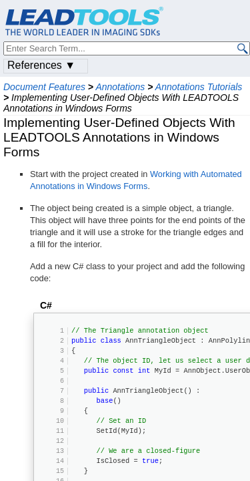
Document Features (44, 87)
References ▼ (41, 65)
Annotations (120, 87)
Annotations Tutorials (198, 87)
